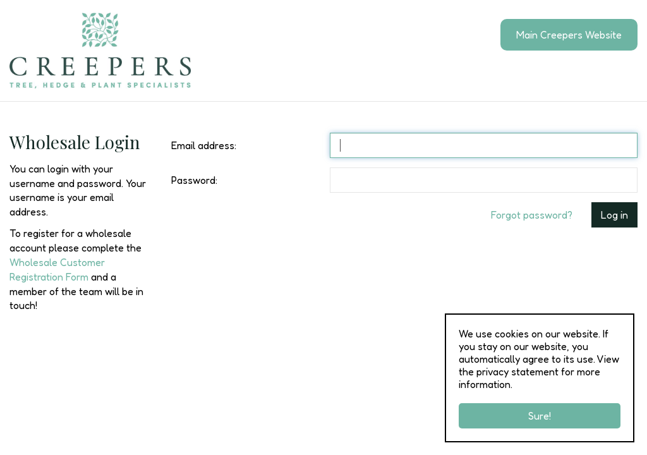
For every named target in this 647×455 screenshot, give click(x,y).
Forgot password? (531, 215)
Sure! (539, 416)
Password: (194, 180)
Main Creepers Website (569, 34)
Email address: (203, 145)
